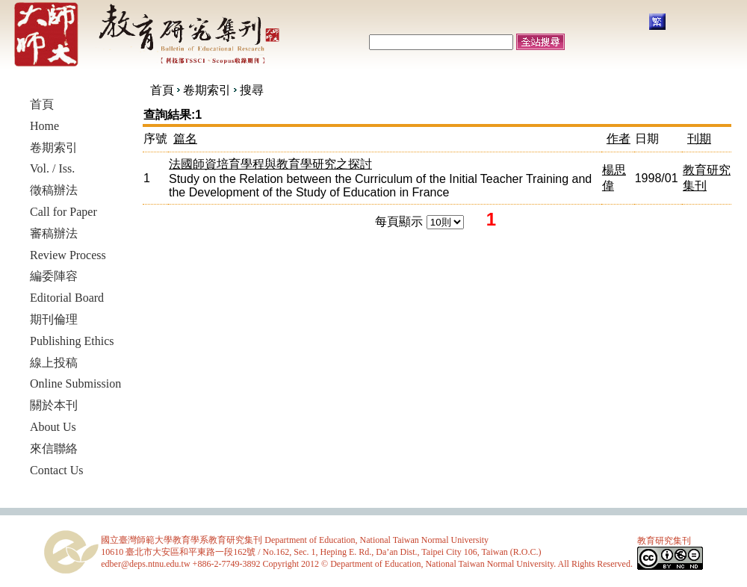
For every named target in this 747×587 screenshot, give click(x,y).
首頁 (162, 90)
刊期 (699, 138)
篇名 (185, 138)
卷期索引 (207, 90)
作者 (618, 138)
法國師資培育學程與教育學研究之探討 (270, 164)
